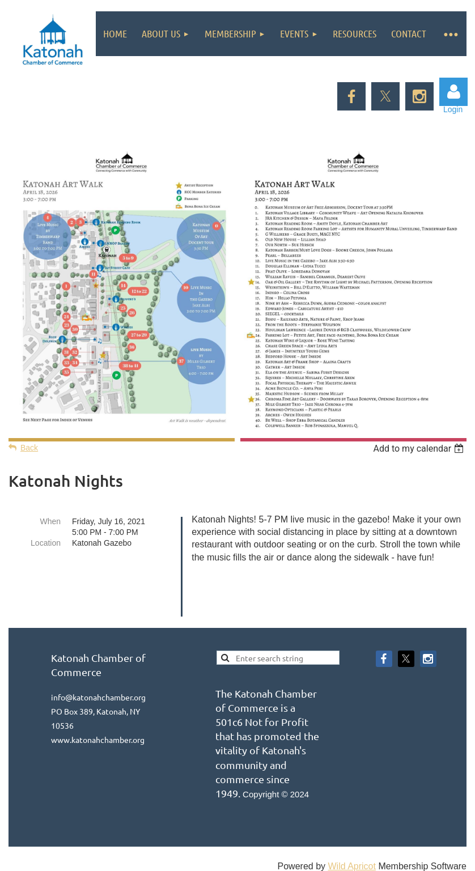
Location (46, 542)
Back (29, 447)
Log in (453, 92)
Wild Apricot (351, 839)
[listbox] (419, 448)
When (50, 521)
